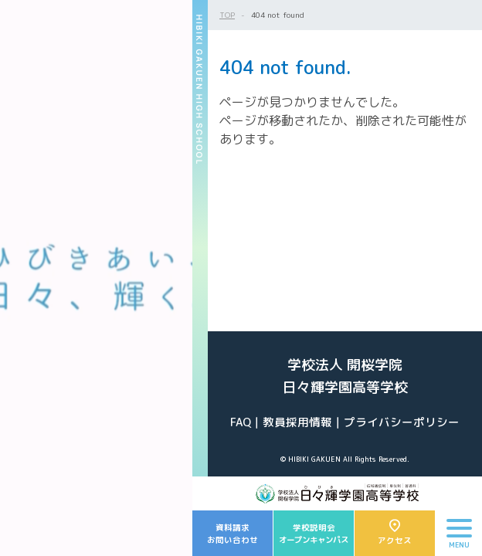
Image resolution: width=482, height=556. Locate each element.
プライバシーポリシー (402, 422)
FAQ (240, 422)
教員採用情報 (297, 422)
